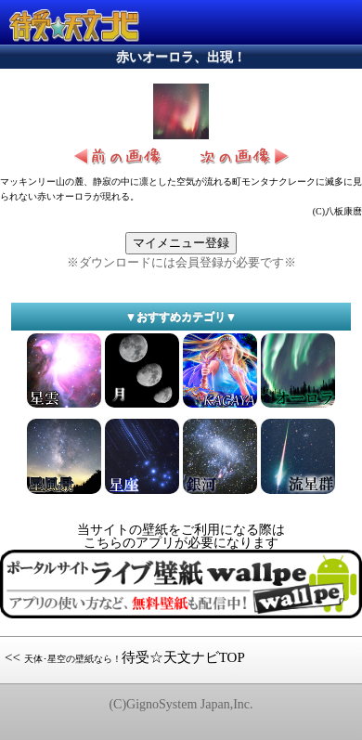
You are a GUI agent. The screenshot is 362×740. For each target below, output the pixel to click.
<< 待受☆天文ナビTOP (125, 657)
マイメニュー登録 (181, 243)
